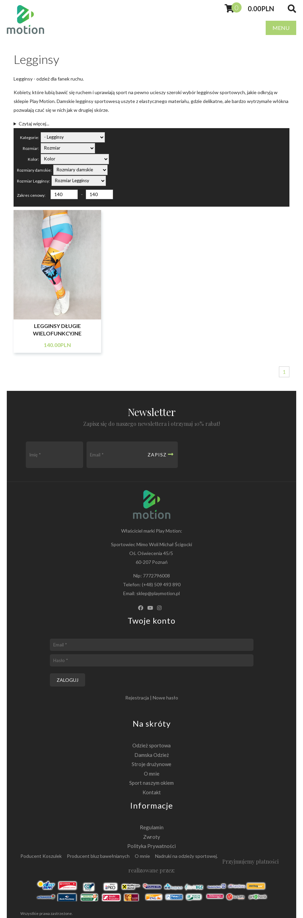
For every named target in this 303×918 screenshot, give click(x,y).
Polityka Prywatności (151, 846)
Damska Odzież (151, 755)
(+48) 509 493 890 (161, 584)
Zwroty (151, 837)
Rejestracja (137, 697)
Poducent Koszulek (41, 856)
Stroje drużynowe (151, 764)
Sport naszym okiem (151, 783)
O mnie (151, 773)
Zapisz (161, 454)
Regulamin (152, 827)
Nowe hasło (165, 697)
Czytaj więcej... (34, 123)
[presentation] (229, 454)
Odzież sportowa (151, 745)
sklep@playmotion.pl (158, 593)
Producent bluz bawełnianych (98, 856)
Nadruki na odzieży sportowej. (186, 856)
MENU (280, 27)
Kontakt (152, 792)
